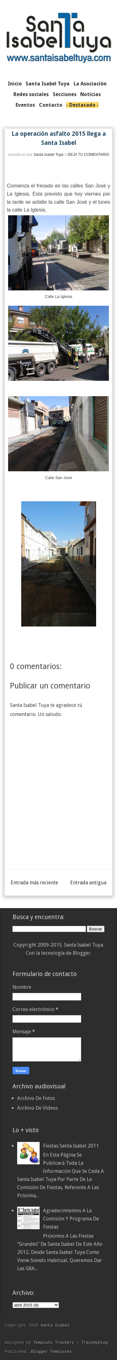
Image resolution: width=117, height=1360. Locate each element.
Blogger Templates (51, 1351)
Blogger (81, 953)
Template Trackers (53, 1342)
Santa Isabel (55, 1325)
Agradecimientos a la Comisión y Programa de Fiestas (71, 1219)
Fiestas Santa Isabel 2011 (71, 1146)
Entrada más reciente (34, 883)
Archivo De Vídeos (37, 1108)
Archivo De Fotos (36, 1098)
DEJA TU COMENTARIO (88, 154)
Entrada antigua (88, 883)
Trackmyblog (94, 1342)
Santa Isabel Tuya (48, 154)
